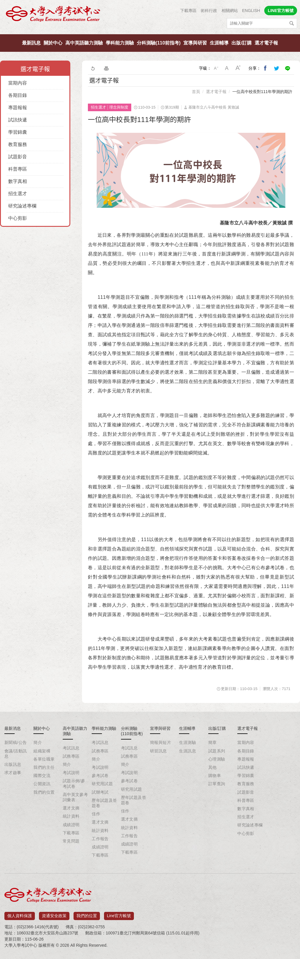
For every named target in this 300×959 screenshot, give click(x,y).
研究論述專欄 (22, 205)
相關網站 (229, 10)
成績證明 (71, 824)
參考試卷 (100, 775)
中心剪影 (17, 218)
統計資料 (71, 816)
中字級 (227, 68)
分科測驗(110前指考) (158, 42)
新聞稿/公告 (15, 742)
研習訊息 (158, 751)
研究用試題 (102, 783)
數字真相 (17, 181)
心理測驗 (216, 759)
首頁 (196, 91)
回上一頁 (92, 68)
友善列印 (106, 68)
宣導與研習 (195, 42)
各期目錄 (17, 95)
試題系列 (216, 751)
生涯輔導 (219, 42)
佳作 (96, 814)
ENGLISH (251, 10)
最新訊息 (31, 42)
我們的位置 (43, 792)
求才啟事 (12, 772)
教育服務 (17, 144)
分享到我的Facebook (265, 68)
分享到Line (287, 68)
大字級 (238, 68)
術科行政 (209, 10)
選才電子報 (266, 42)
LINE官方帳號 (281, 10)
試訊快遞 (17, 119)
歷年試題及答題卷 (104, 803)
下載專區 (188, 10)
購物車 (214, 775)
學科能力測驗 (120, 42)
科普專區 (17, 169)
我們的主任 (43, 767)
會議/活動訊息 (15, 754)
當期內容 (17, 82)
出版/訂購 (241, 42)
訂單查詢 (216, 783)
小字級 (216, 68)
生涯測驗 (187, 742)
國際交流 (41, 775)
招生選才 (17, 193)
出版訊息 (12, 764)
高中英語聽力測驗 (84, 42)
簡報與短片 (160, 742)
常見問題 (71, 841)
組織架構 (41, 751)
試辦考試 (100, 792)
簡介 (37, 742)
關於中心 (53, 42)
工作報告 (100, 838)
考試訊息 (71, 748)
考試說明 (71, 772)
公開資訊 (41, 783)
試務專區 (71, 756)
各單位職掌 (43, 759)
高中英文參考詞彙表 (75, 797)
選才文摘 (71, 808)
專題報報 (17, 107)
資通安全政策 (54, 913)
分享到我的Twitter (276, 68)
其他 (212, 767)
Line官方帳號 (119, 913)
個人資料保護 (19, 913)
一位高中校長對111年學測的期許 (262, 91)
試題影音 (17, 156)
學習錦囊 (17, 132)
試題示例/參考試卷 (74, 783)
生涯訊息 (187, 751)
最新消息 (12, 728)
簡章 (212, 742)
